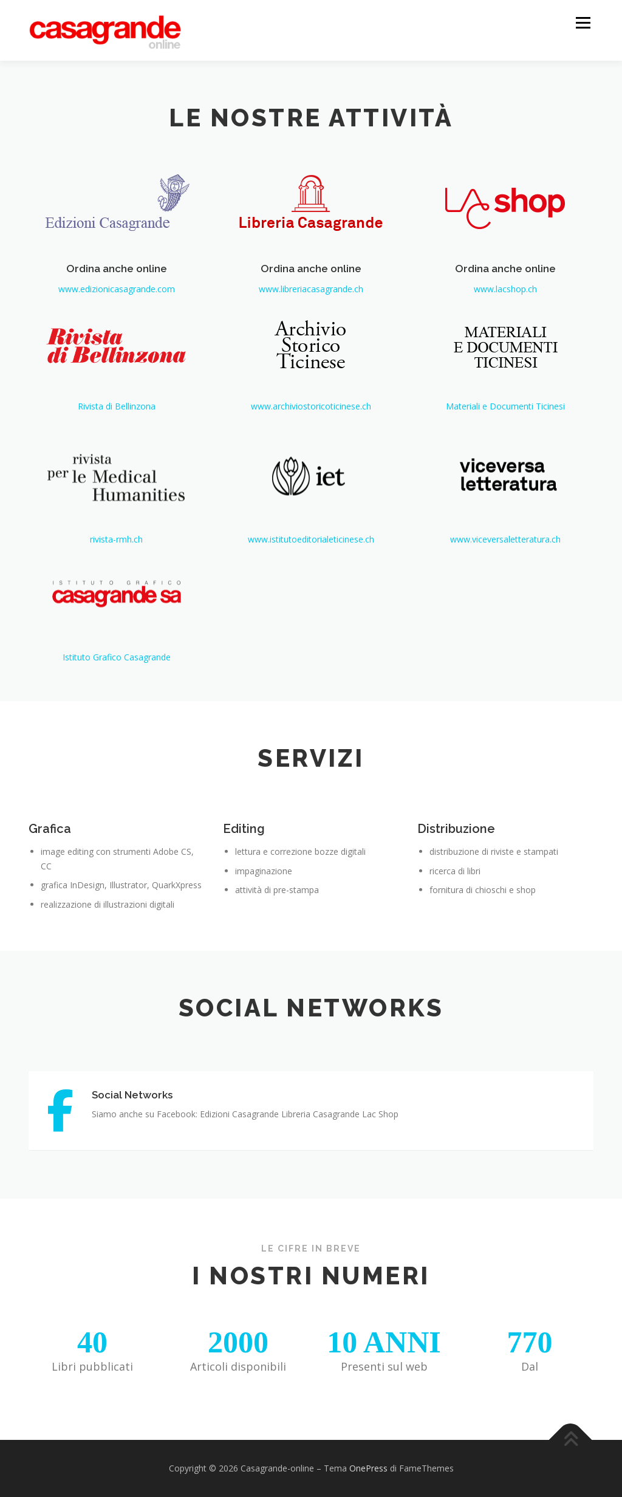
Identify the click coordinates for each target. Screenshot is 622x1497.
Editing (244, 874)
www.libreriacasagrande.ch (311, 289)
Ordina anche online (116, 269)
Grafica (50, 874)
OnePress (368, 1468)
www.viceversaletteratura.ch (505, 594)
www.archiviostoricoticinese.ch (311, 407)
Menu (582, 23)
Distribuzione (456, 874)
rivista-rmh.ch (116, 594)
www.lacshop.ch (505, 289)
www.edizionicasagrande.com (116, 289)
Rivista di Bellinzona (117, 407)
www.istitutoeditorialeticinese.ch (311, 594)
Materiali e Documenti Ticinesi (505, 407)
